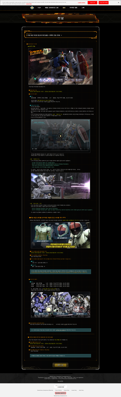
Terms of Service (58, 390)
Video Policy (81, 390)
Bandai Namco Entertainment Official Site (45, 390)
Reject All (92, 1)
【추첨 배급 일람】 (60, 330)
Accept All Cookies (103, 1)
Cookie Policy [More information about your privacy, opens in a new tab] (29, 2)
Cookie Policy (74, 390)
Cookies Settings (81, 1)
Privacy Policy (66, 390)
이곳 (48, 101)
